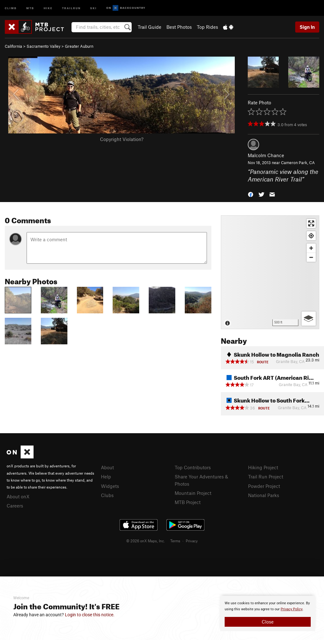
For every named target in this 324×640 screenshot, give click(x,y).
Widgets (110, 486)
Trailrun (71, 8)
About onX (18, 496)
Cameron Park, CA (298, 162)
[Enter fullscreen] (311, 223)
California (13, 46)
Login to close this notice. (90, 614)
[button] (250, 194)
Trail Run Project (265, 476)
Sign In (307, 27)
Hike (48, 8)
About (107, 467)
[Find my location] (311, 235)
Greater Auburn (79, 46)
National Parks (263, 495)
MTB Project (188, 502)
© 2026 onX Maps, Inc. (145, 540)
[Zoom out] (311, 257)
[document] (268, 613)
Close (268, 622)
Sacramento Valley (43, 46)
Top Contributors (193, 467)
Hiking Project (263, 467)
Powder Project (264, 486)
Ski (93, 8)
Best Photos (179, 27)
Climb (11, 8)
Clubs (107, 495)
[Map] (270, 272)
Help (106, 476)
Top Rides (207, 27)
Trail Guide (149, 27)
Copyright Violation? (121, 139)
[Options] (309, 318)
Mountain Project (193, 493)
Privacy (192, 540)
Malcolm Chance (266, 155)
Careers (15, 505)
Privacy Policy (291, 609)
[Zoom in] (311, 248)
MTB (30, 8)
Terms (175, 540)
